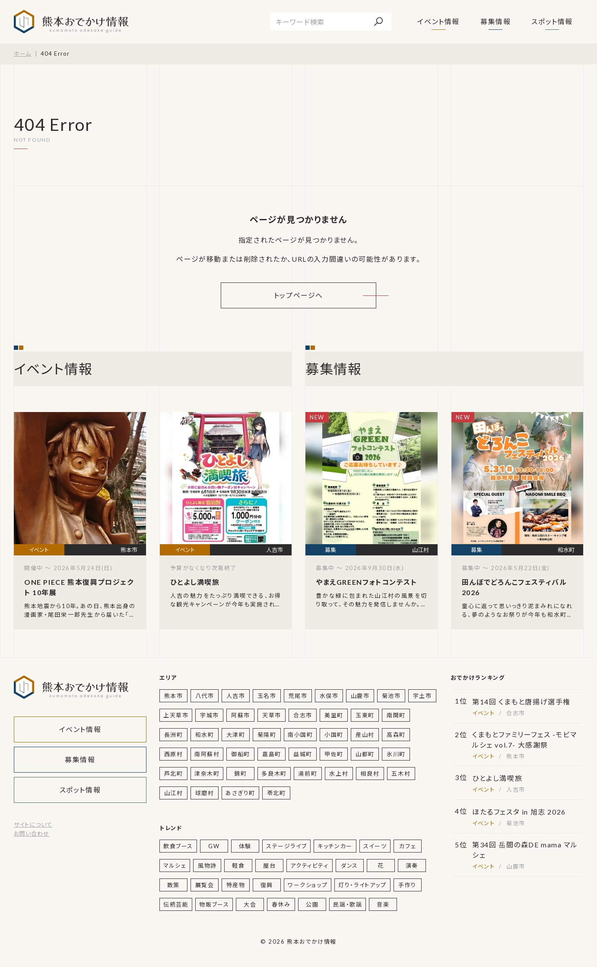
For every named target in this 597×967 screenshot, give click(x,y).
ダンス (349, 865)
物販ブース (214, 904)
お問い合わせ (31, 833)
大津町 (235, 734)
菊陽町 (266, 734)
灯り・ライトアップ (362, 884)
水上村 (338, 773)
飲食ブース (178, 846)
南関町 (396, 715)
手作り (407, 884)
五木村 (400, 773)
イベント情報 (438, 21)
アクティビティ (309, 865)
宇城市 (209, 715)
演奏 (412, 865)
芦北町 (173, 773)
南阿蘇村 (206, 754)
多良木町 (273, 773)
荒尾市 (298, 695)
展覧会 (204, 884)
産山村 (365, 734)
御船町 (240, 754)
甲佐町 (333, 754)
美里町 (333, 715)
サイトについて (33, 824)
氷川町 (396, 754)
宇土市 (422, 695)
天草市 (271, 715)
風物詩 (207, 865)
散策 (173, 884)
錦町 (240, 773)
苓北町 (276, 792)
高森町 (396, 734)
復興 (266, 884)
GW (213, 846)
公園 (312, 904)
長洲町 (173, 734)
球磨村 (204, 792)
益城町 (302, 754)
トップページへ (298, 295)
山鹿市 (360, 695)
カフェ (407, 846)
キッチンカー (335, 846)
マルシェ (174, 865)
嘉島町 (271, 754)
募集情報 (495, 21)
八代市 (204, 695)
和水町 (204, 734)
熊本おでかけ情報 (71, 21)
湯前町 (307, 773)
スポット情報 (552, 21)
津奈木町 (206, 773)
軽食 (238, 865)
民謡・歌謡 (347, 904)
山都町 (365, 754)
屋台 (269, 865)
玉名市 (266, 695)
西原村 (173, 754)
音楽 (383, 904)
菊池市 (391, 695)
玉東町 (365, 715)
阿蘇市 (240, 715)
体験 (245, 846)
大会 (250, 904)
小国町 (333, 734)
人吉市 (235, 695)
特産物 (235, 884)
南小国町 (300, 734)
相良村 (369, 773)
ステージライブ (286, 846)
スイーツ (375, 846)
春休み (281, 904)
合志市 (302, 715)
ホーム (22, 53)
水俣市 (329, 695)
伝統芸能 (175, 904)
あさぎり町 (240, 792)
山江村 (173, 792)
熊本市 (173, 695)
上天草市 (175, 715)
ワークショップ (307, 884)
